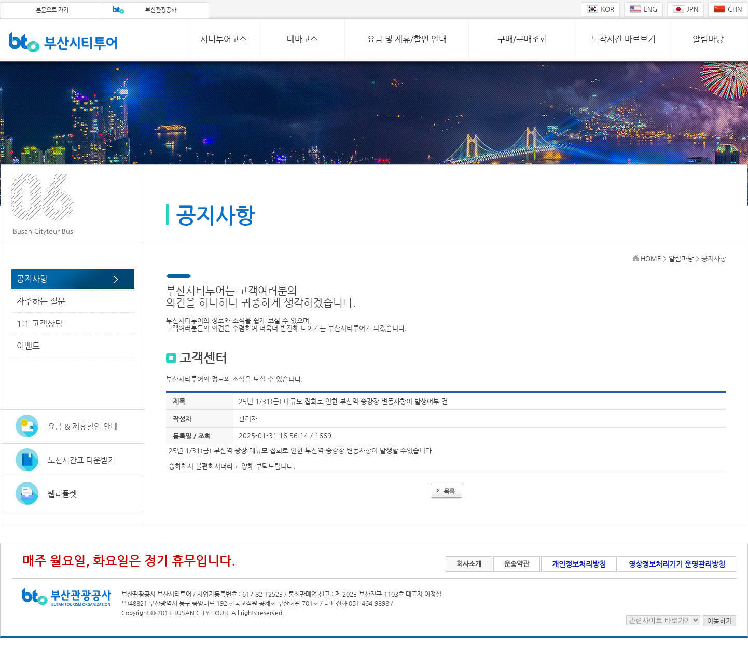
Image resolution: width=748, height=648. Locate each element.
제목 (179, 401)
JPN (685, 9)
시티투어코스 (223, 39)
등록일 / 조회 (192, 436)
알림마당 (708, 39)
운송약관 (516, 564)
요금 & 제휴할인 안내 (83, 426)
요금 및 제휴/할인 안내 (407, 39)
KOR (600, 9)
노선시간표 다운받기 (81, 460)
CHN (728, 9)
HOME (651, 259)
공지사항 (32, 279)
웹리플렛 (62, 493)
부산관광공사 (160, 10)
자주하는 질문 (41, 301)
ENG (643, 9)
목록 (449, 491)
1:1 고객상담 (40, 323)
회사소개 (468, 564)
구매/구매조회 (522, 39)
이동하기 (719, 621)
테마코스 (302, 39)
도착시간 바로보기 (623, 39)
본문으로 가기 (52, 10)
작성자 (182, 419)
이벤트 (28, 346)
